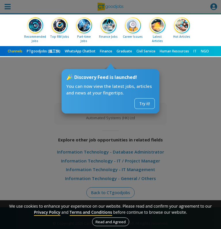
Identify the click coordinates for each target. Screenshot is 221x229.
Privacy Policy (47, 212)
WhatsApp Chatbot (80, 51)
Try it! (144, 103)
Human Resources (174, 51)
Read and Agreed (111, 221)
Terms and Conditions (91, 212)
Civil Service (145, 51)
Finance (106, 51)
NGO (205, 51)
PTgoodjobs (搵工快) (43, 51)
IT (195, 51)
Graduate (124, 51)
